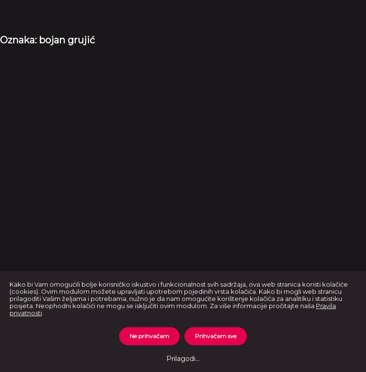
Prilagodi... (183, 358)
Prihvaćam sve (215, 336)
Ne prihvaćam (149, 336)
